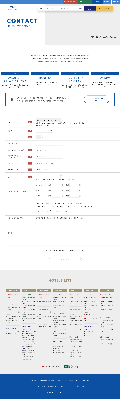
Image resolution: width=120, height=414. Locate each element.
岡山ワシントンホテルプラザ (91, 298)
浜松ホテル (56, 348)
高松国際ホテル (89, 331)
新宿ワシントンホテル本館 (29, 344)
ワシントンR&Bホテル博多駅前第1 (107, 321)
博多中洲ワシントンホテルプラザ (107, 298)
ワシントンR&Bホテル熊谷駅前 (45, 313)
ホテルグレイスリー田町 (28, 337)
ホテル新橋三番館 (27, 333)
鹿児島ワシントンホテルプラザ (107, 311)
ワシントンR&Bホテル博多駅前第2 (107, 326)
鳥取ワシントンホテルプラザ (91, 302)
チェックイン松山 (89, 333)
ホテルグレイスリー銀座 (28, 335)
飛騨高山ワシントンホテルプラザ (60, 307)
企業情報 (50, 386)
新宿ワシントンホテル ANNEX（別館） (28, 347)
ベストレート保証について (59, 380)
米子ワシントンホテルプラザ (91, 307)
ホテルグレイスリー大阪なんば (76, 353)
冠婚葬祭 (79, 204)
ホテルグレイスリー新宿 (28, 342)
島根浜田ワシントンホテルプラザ (91, 311)
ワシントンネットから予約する (96, 99)
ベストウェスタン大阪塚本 (76, 356)
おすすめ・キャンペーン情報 (35, 380)
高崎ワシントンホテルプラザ (45, 302)
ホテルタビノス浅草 (27, 359)
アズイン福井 (57, 344)
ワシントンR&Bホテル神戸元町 (76, 330)
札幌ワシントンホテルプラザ (13, 298)
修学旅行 (40, 211)
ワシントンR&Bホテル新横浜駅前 (45, 317)
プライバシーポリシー (54, 250)
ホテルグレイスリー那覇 (106, 344)
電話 (39, 170)
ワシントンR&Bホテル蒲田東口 (29, 311)
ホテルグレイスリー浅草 (28, 339)
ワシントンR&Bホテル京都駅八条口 (76, 313)
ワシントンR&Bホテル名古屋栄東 (60, 334)
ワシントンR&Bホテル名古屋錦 (60, 330)
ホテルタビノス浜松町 (28, 357)
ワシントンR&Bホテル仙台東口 (13, 321)
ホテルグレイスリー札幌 (13, 331)
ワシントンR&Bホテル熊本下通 (107, 330)
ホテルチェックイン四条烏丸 (76, 347)
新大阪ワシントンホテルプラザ (76, 302)
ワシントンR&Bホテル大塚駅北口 (29, 307)
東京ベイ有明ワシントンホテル (29, 353)
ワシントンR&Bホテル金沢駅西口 (60, 317)
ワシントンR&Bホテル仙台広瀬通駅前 (13, 317)
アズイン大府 (57, 350)
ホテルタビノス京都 (74, 350)
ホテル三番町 (88, 335)
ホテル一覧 (21, 380)
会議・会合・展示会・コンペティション (64, 207)
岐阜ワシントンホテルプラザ (60, 302)
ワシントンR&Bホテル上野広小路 (29, 298)
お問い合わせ (68, 386)
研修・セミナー (42, 207)
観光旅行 (40, 204)
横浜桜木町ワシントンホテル (45, 328)
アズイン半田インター (59, 352)
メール (47, 170)
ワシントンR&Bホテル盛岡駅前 (13, 313)
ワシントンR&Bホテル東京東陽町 (29, 315)
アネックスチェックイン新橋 (29, 331)
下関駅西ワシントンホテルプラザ (91, 315)
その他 (49, 211)
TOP (92, 37)
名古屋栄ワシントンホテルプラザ (60, 298)
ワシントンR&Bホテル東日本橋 (29, 302)
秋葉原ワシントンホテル (28, 350)
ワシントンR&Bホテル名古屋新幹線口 (60, 321)
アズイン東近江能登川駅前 (76, 339)
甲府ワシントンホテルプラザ (45, 298)
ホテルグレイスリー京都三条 (76, 343)
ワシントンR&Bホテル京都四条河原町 (76, 317)
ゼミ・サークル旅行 (87, 207)
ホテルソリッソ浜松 (58, 346)
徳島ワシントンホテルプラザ (91, 319)
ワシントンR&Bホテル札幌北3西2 (13, 308)
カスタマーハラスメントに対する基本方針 (91, 380)
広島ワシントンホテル (90, 329)
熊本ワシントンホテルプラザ (107, 307)
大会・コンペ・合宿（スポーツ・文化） (60, 204)
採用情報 (59, 386)
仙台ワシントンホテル (13, 333)
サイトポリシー (73, 380)
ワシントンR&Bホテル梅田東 (76, 326)
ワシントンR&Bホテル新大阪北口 (76, 321)
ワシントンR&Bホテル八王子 (29, 319)
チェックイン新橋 (27, 329)
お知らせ (47, 380)
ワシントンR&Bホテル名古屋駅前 (60, 326)
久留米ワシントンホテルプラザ (107, 302)
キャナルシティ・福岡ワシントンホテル (107, 341)
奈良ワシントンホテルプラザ (76, 298)
